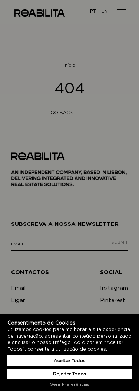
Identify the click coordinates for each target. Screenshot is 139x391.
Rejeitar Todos (69, 374)
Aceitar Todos (69, 360)
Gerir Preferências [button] (69, 384)
